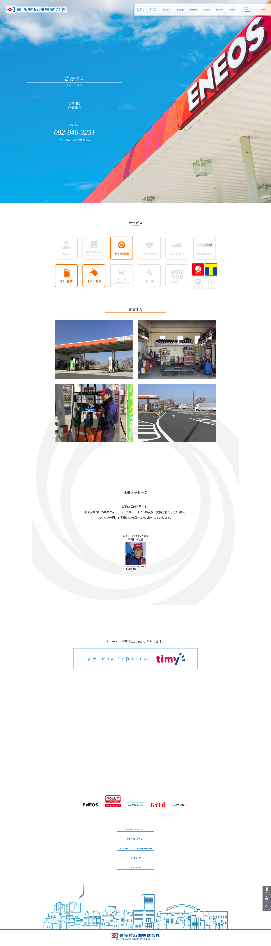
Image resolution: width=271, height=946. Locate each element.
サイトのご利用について (135, 829)
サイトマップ (135, 858)
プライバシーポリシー (135, 839)
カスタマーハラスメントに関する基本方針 (135, 848)
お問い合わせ (135, 867)
